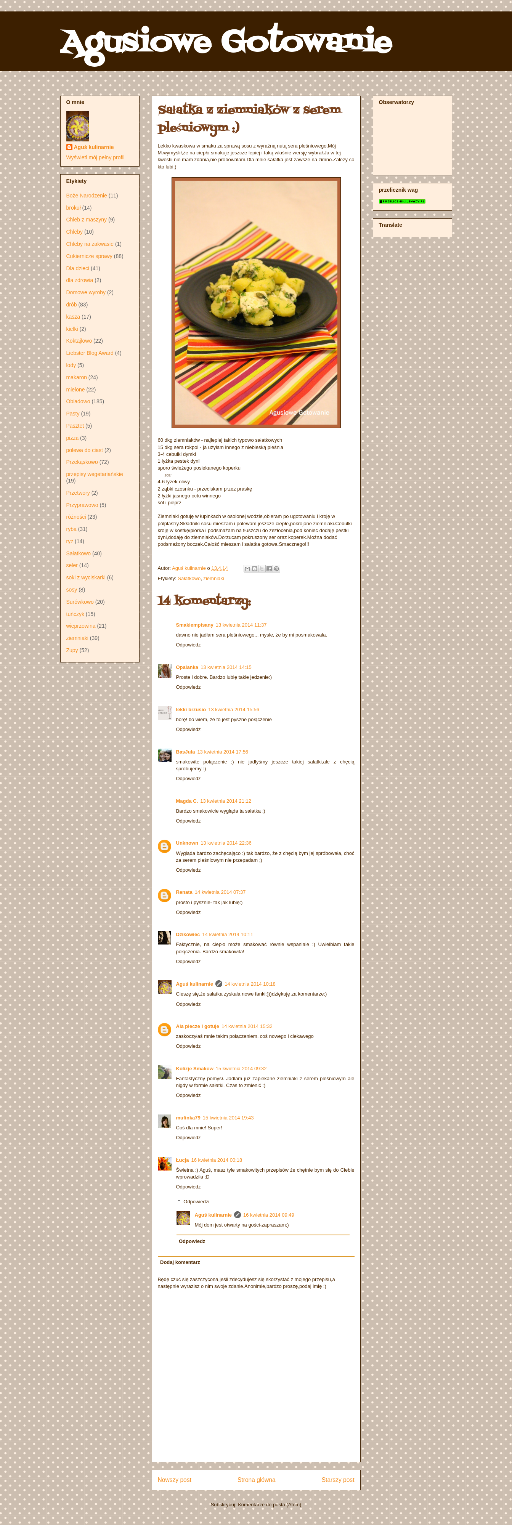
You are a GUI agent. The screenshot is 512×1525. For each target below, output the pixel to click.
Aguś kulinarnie (194, 984)
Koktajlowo (79, 341)
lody (71, 365)
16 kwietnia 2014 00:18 (216, 1160)
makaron (76, 377)
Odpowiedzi (196, 1201)
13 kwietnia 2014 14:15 (226, 667)
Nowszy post (174, 1480)
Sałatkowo (189, 578)
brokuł (73, 208)
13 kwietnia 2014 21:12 (225, 801)
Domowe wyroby (86, 292)
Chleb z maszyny (86, 219)
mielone (75, 389)
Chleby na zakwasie (90, 244)
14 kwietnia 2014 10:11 (227, 934)
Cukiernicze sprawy (89, 256)
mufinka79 (188, 1118)
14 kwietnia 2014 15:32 (247, 1026)
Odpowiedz (188, 645)
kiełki (72, 329)
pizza (72, 438)
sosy (71, 590)
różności (76, 517)
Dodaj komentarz (180, 1262)
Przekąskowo (82, 462)
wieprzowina (81, 626)
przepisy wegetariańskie (94, 474)
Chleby (74, 232)
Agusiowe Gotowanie (226, 43)
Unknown (187, 843)
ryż (70, 541)
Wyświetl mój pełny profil (95, 157)
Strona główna (257, 1480)
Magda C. (187, 801)
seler (72, 565)
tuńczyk (75, 614)
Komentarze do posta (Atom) (269, 1504)
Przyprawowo (82, 505)
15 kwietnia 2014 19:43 (228, 1118)
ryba (71, 529)
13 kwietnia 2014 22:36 (226, 843)
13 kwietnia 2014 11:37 (241, 625)
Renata (184, 892)
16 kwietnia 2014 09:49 (268, 1215)
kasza (73, 317)
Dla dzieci (78, 268)
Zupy (72, 650)
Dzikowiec (188, 934)
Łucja (182, 1160)
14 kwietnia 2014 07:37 (220, 892)
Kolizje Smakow (194, 1068)
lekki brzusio (191, 709)
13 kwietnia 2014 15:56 (233, 709)
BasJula (185, 752)
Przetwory (78, 493)
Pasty (73, 414)
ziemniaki (213, 578)
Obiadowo (78, 401)
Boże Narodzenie (86, 195)
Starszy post (338, 1480)
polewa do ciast (84, 450)
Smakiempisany (194, 625)
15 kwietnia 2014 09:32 (241, 1068)
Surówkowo (80, 602)
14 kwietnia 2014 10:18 (250, 984)
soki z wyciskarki (86, 577)
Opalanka (187, 667)
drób (71, 304)
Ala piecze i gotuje (197, 1026)
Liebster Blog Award (90, 353)
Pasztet (75, 426)
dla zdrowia (79, 280)
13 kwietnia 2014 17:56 (222, 752)
